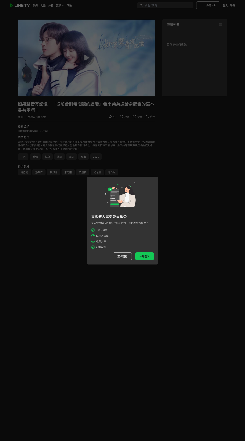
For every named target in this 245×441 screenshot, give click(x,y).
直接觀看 (122, 256)
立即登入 (145, 256)
